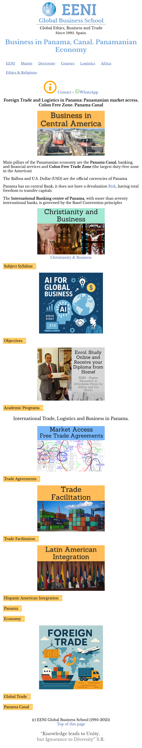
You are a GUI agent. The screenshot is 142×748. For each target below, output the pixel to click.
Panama (11, 608)
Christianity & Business (71, 257)
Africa (106, 63)
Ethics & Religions (21, 72)
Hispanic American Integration (31, 598)
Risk (112, 186)
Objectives (13, 341)
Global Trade (15, 696)
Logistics (87, 63)
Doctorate (46, 63)
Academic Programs (21, 408)
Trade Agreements (20, 479)
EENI (10, 63)
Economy (12, 619)
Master (27, 63)
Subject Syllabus (18, 266)
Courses (67, 63)
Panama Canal (16, 707)
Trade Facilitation (19, 539)
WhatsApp (86, 92)
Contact (64, 92)
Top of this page (71, 724)
